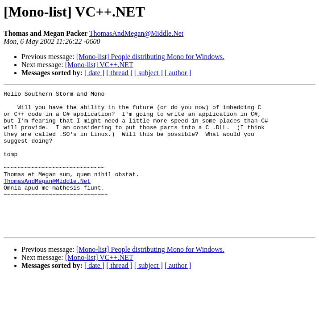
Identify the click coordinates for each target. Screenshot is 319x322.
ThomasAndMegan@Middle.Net (136, 33)
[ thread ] (119, 72)
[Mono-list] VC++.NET (99, 64)
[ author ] (178, 72)
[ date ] (94, 72)
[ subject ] (148, 72)
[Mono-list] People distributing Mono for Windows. (150, 56)
